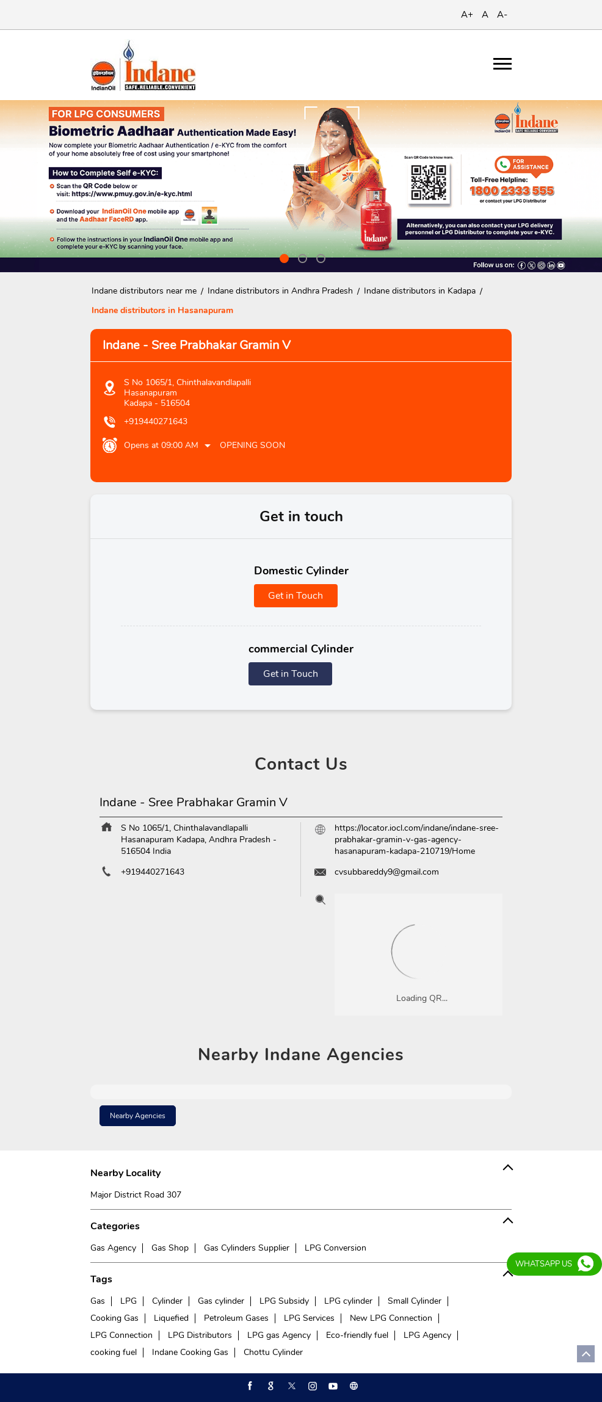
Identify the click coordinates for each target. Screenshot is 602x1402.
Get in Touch (295, 595)
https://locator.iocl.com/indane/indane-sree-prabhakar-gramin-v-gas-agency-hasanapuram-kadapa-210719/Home (417, 839)
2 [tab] (301, 257)
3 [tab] (319, 257)
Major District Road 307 (135, 1195)
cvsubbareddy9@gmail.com (387, 872)
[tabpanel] (301, 186)
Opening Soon (252, 445)
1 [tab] (283, 257)
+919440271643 (155, 421)
